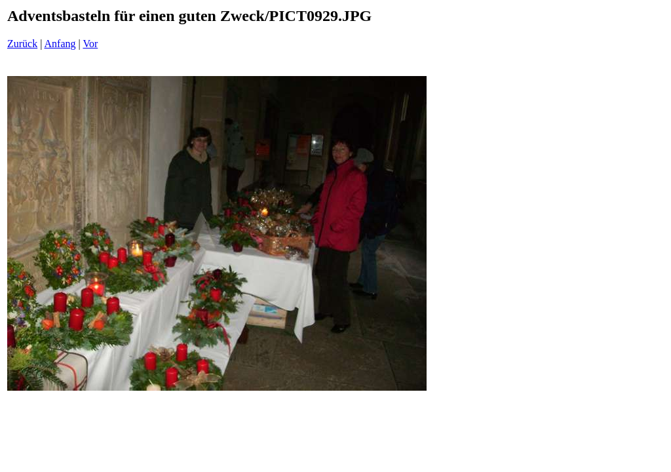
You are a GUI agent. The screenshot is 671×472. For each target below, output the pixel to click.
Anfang (60, 43)
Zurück (22, 43)
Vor (90, 43)
